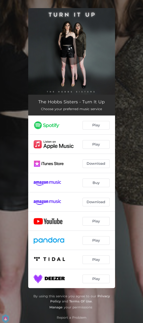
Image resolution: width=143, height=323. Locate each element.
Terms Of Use (80, 301)
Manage (56, 307)
